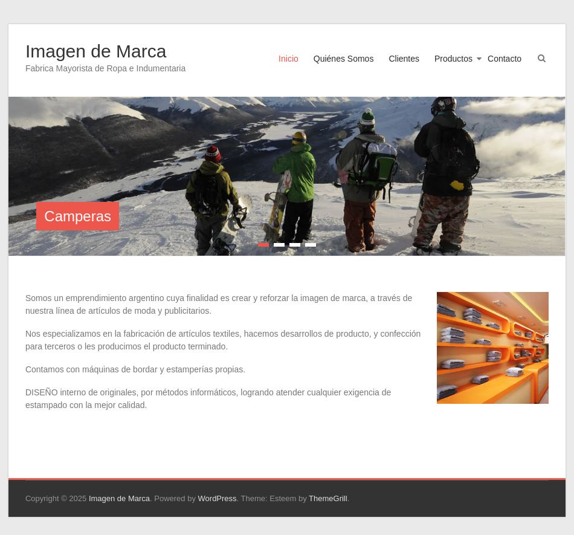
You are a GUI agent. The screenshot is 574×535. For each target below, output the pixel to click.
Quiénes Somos (344, 58)
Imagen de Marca (95, 51)
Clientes (404, 58)
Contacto (504, 58)
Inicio (288, 58)
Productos (453, 58)
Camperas (77, 216)
